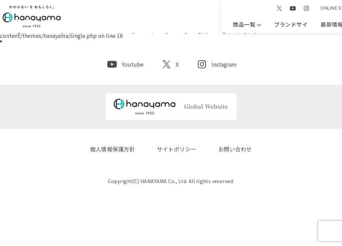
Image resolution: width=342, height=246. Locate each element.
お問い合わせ (317, 24)
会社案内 (259, 24)
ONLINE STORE (238, 14)
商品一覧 (86, 24)
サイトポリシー (176, 149)
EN (265, 7)
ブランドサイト (143, 24)
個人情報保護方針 (112, 149)
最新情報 (202, 24)
